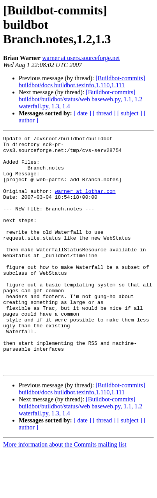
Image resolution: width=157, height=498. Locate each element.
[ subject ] (129, 113)
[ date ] (82, 113)
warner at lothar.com (85, 202)
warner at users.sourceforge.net (81, 58)
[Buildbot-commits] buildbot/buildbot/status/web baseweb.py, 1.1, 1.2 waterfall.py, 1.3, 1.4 (80, 99)
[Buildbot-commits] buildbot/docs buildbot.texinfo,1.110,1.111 (82, 81)
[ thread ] (104, 113)
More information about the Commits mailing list (64, 491)
